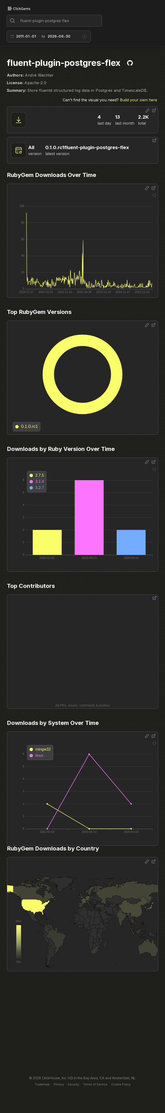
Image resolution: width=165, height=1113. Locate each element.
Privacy (59, 1084)
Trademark (42, 1084)
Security (73, 1084)
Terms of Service (95, 1084)
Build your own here (138, 100)
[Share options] (147, 110)
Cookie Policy (121, 1084)
